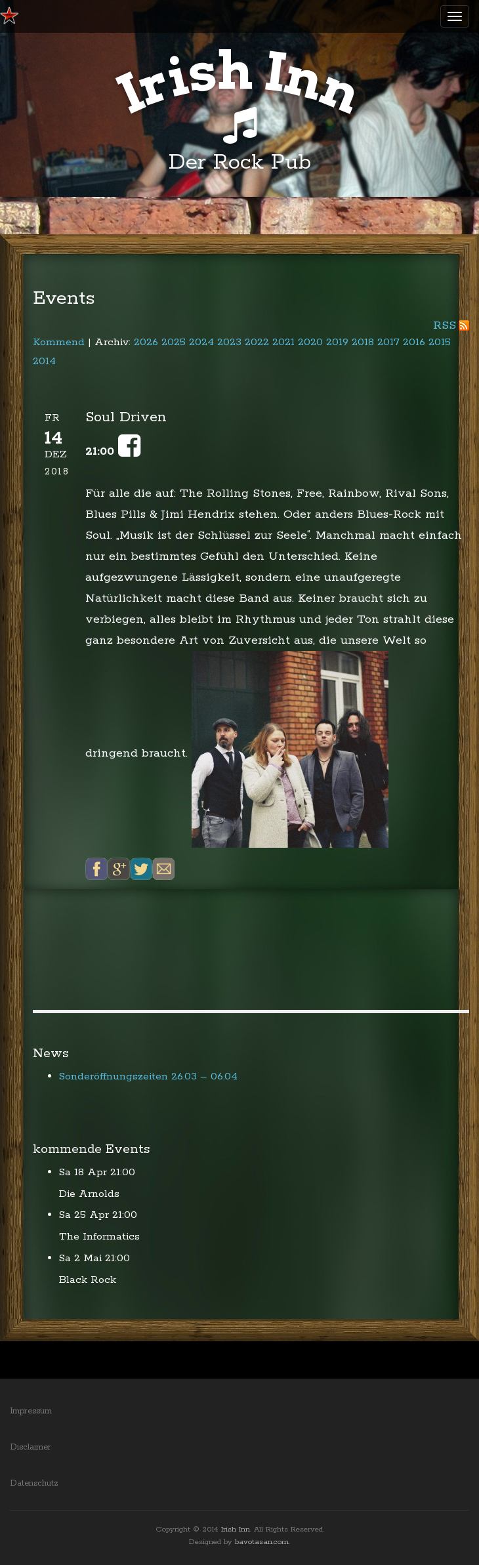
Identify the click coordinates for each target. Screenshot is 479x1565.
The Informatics (99, 1236)
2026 (146, 342)
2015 (439, 342)
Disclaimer (30, 1447)
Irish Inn (235, 1529)
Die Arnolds (89, 1194)
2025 (173, 342)
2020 (310, 342)
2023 (229, 342)
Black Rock (87, 1280)
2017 (388, 342)
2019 (337, 342)
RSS (444, 325)
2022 (257, 342)
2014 (44, 361)
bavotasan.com (262, 1542)
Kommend (59, 342)
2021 (283, 342)
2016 (414, 342)
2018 (363, 342)
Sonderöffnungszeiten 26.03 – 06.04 (148, 1076)
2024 (201, 342)
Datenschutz (34, 1483)
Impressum (31, 1411)
